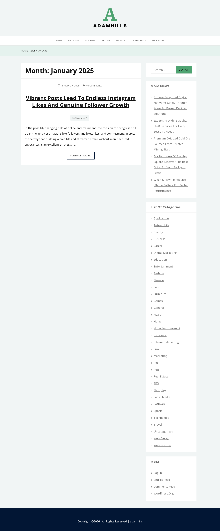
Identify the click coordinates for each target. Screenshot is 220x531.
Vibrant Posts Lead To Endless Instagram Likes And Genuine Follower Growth (81, 101)
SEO (156, 383)
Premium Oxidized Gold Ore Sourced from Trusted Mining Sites (172, 144)
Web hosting (162, 445)
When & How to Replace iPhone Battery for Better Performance (171, 185)
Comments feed (164, 486)
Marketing (160, 356)
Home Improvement (167, 328)
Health (106, 40)
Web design (161, 438)
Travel (158, 424)
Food (157, 287)
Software (160, 404)
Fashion (159, 273)
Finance (120, 40)
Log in (158, 473)
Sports (158, 411)
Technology (138, 40)
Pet (156, 362)
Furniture (160, 294)
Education (158, 40)
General (159, 307)
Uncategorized (163, 431)
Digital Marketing (165, 253)
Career (158, 246)
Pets (157, 369)
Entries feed (162, 480)
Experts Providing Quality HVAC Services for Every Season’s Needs (170, 126)
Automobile (161, 225)
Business (90, 40)
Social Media (79, 117)
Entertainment (163, 266)
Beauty (158, 232)
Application (161, 218)
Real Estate (161, 376)
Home (59, 40)
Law (156, 349)
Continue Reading (82, 156)
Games (158, 301)
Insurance (160, 335)
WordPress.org (164, 493)
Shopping (73, 40)
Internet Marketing (166, 342)
